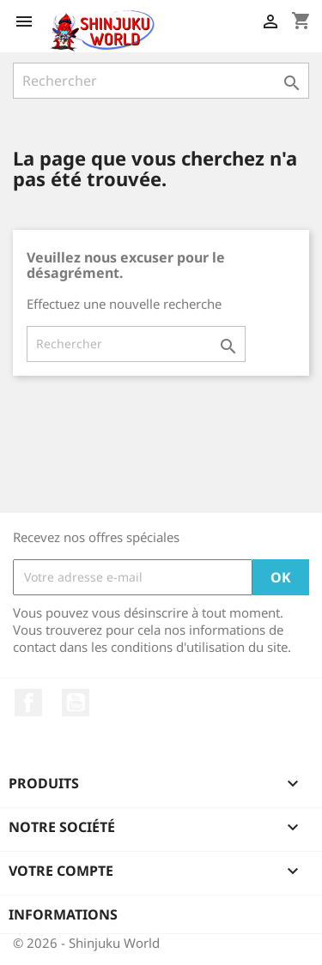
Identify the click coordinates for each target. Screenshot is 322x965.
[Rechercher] (161, 81)
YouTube (75, 702)
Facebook (28, 702)
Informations (63, 914)
